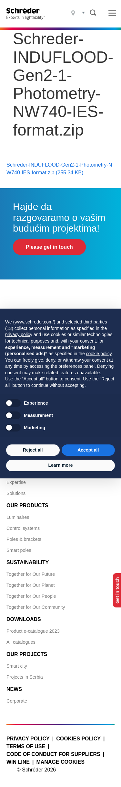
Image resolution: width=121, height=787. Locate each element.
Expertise (16, 482)
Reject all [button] (33, 450)
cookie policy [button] (99, 353)
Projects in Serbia (24, 677)
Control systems (23, 528)
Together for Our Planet (30, 585)
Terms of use (25, 746)
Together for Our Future (30, 574)
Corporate (16, 701)
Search (93, 12)
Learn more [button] (60, 465)
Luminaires (17, 517)
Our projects (26, 654)
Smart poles (18, 550)
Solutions (15, 493)
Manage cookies (60, 762)
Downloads (23, 619)
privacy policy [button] (18, 334)
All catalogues (20, 642)
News (14, 689)
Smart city (16, 666)
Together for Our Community (35, 607)
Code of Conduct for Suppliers (53, 754)
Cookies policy (78, 738)
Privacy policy (28, 738)
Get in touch (117, 590)
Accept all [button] (88, 450)
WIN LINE (18, 762)
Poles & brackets (23, 539)
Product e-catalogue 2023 (33, 631)
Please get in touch (49, 247)
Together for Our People (31, 596)
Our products (27, 505)
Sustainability (27, 562)
